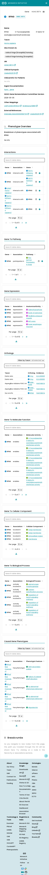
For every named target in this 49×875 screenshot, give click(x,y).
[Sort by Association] (23, 167)
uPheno (35, 773)
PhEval (9, 826)
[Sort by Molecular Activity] (42, 435)
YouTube (36, 834)
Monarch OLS (24, 823)
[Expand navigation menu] (46, 3)
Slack (35, 824)
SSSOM (9, 833)
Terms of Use (24, 795)
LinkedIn (36, 830)
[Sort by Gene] (10, 167)
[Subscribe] (22, 868)
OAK (8, 836)
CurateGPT (11, 846)
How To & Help (25, 786)
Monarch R (24, 779)
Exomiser (10, 823)
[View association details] (39, 173)
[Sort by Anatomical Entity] (42, 306)
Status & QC (24, 783)
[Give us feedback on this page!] (46, 756)
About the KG (24, 801)
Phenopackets (12, 850)
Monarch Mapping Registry (22, 828)
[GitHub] (26, 872)
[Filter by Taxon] (31, 360)
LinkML (9, 830)
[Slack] (25, 868)
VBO (33, 786)
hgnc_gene (9, 89)
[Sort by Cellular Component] (44, 526)
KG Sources (23, 805)
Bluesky (36, 837)
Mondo (34, 767)
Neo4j (22, 776)
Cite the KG (23, 798)
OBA (33, 783)
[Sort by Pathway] (34, 254)
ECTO (34, 796)
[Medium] (22, 872)
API (21, 773)
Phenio (34, 780)
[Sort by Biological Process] (42, 581)
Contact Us (11, 777)
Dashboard (23, 808)
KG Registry (23, 838)
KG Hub (22, 834)
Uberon (35, 770)
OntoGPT (10, 843)
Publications (11, 780)
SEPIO (34, 793)
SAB (8, 773)
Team (9, 770)
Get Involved (37, 821)
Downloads (23, 769)
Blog (34, 827)
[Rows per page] (20, 217)
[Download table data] (15, 227)
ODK (8, 840)
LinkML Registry (22, 842)
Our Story (10, 767)
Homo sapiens (10, 43)
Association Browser (24, 812)
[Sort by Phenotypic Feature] (43, 661)
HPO (33, 777)
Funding (10, 783)
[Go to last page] (25, 223)
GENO (34, 790)
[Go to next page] (21, 223)
